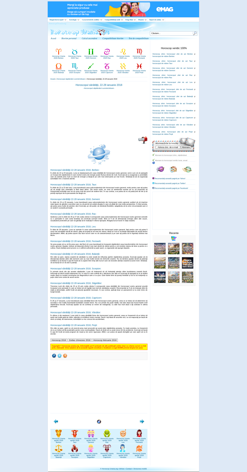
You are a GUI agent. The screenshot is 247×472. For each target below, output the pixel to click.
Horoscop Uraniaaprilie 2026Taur (74, 439)
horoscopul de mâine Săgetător (164, 113)
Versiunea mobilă (140, 469)
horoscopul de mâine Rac (162, 77)
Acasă (52, 79)
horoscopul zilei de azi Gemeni (180, 68)
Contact (129, 469)
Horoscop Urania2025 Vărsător (123, 70)
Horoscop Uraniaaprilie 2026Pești (139, 454)
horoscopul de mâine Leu (162, 85)
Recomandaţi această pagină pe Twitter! (170, 183)
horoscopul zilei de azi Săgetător (179, 110)
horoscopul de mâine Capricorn (164, 120)
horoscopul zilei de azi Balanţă (180, 96)
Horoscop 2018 (59, 340)
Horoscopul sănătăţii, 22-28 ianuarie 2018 (99, 85)
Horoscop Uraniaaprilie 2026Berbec (58, 439)
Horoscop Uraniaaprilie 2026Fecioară (139, 439)
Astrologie (74, 20)
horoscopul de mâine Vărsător (164, 127)
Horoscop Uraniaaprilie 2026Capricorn (107, 454)
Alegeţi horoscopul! (57, 20)
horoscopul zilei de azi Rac (179, 75)
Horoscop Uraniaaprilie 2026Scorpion (74, 454)
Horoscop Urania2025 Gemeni (91, 56)
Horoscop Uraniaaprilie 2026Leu (123, 439)
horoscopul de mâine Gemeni (163, 70)
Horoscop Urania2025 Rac (107, 56)
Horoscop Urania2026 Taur (74, 56)
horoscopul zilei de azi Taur (179, 61)
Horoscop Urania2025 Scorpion (74, 70)
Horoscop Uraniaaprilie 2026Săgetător (91, 454)
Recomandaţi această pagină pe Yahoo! (170, 178)
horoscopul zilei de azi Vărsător (180, 125)
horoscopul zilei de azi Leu (179, 82)
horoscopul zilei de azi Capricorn (179, 118)
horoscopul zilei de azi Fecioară (179, 89)
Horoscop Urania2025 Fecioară (139, 56)
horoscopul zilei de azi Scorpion (179, 103)
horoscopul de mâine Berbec (163, 56)
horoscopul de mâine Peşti (162, 134)
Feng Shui (131, 20)
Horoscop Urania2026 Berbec (58, 56)
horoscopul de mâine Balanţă (163, 99)
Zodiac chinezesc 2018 (79, 340)
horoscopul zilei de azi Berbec (180, 54)
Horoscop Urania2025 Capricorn (107, 70)
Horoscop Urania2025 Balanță (58, 70)
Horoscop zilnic (158, 54)
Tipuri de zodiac (156, 20)
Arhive (121, 469)
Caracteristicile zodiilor (92, 20)
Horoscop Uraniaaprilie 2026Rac (107, 439)
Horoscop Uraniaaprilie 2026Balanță (58, 454)
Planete (142, 20)
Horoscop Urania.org (57, 23)
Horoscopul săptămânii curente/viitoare (71, 79)
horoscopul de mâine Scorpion (164, 106)
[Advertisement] (98, 114)
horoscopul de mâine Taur (162, 63)
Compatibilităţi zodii (114, 20)
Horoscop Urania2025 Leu (123, 56)
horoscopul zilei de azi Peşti (179, 132)
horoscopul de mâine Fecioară (164, 92)
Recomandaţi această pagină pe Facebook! (171, 188)
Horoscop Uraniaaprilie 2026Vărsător (123, 454)
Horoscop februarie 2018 (105, 340)
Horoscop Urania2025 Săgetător (91, 70)
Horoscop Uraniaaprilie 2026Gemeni (91, 439)
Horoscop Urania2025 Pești (139, 70)
